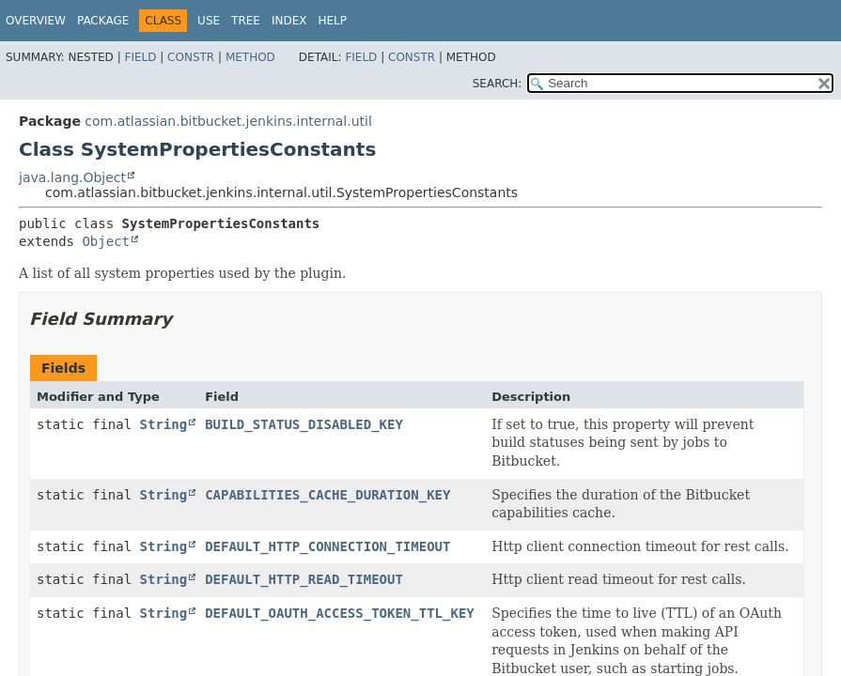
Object (106, 241)
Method (250, 57)
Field (140, 57)
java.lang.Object (72, 177)
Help (332, 20)
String (164, 424)
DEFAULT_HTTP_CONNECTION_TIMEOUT (327, 546)
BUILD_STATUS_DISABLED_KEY (304, 424)
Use (208, 20)
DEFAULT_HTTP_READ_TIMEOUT (304, 579)
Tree (245, 20)
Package (103, 20)
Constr (190, 57)
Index (289, 20)
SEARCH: (497, 83)
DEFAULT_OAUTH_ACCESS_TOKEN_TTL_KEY (340, 613)
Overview (36, 20)
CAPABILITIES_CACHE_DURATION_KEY (327, 494)
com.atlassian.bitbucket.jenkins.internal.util (228, 121)
